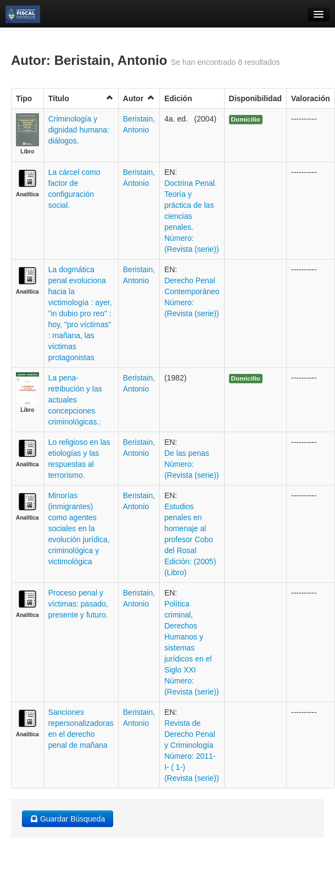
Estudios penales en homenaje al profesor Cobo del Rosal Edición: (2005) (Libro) (190, 539)
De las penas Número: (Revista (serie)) (191, 464)
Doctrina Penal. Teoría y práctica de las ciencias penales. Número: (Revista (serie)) (191, 216)
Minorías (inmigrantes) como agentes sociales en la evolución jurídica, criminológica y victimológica (79, 528)
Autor (139, 98)
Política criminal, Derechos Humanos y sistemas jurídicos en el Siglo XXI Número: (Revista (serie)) (191, 647)
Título (81, 98)
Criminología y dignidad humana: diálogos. (78, 129)
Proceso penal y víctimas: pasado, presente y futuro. (78, 603)
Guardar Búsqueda (67, 818)
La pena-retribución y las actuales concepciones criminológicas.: (75, 399)
